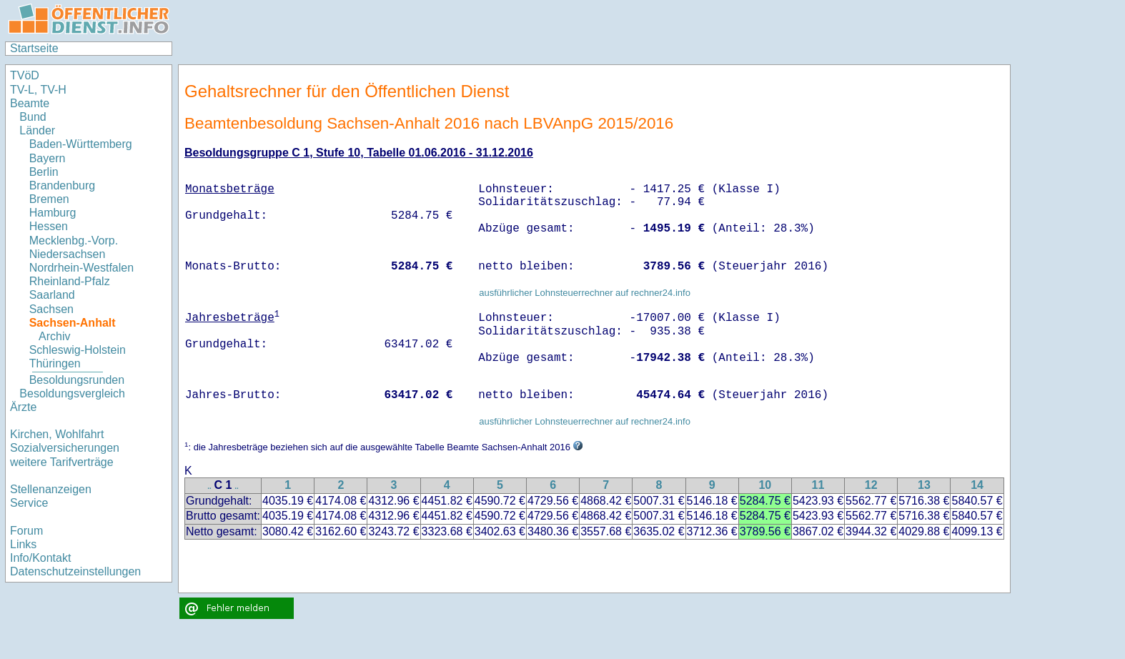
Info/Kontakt (40, 558)
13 (924, 485)
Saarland (52, 295)
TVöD (24, 75)
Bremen (49, 199)
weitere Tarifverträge (62, 462)
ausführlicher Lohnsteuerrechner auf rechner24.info (584, 292)
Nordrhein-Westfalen (81, 268)
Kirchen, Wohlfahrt (57, 434)
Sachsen (51, 309)
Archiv (54, 336)
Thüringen (55, 363)
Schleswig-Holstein (77, 350)
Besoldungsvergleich (72, 393)
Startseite (34, 48)
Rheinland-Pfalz (69, 281)
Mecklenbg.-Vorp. (74, 240)
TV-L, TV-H (38, 90)
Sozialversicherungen (64, 448)
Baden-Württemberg (80, 144)
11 (818, 485)
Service (29, 503)
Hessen (48, 226)
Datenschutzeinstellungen (75, 571)
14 (977, 485)
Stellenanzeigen (50, 489)
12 (871, 485)
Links (23, 544)
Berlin (44, 172)
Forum (26, 531)
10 (764, 485)
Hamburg (52, 213)
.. (209, 486)
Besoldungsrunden (76, 380)
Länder (37, 130)
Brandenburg (62, 185)
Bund (32, 117)
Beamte (29, 103)
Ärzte (23, 407)
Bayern (47, 158)
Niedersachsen (67, 254)
